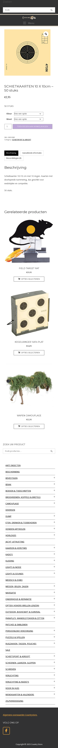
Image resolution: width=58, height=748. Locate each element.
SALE (7, 650)
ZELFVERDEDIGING (14, 701)
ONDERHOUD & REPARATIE (18, 599)
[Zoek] (51, 10)
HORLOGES (10, 535)
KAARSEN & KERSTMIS (16, 548)
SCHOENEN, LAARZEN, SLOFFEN (20, 663)
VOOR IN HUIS (12, 688)
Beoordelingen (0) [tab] (13, 158)
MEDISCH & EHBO (14, 580)
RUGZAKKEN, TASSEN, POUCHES (20, 644)
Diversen (10, 510)
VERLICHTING (11, 675)
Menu (28, 22)
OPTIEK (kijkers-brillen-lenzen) (22, 605)
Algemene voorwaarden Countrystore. (20, 715)
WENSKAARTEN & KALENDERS (19, 694)
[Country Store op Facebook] (6, 731)
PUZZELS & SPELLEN (15, 637)
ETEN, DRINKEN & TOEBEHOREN (21, 523)
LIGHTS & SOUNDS (14, 574)
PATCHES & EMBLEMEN (16, 625)
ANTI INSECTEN (12, 465)
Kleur (9, 113)
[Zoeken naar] (29, 10)
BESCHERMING (12, 472)
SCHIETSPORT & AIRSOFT (21, 140)
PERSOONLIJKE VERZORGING (19, 631)
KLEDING (9, 561)
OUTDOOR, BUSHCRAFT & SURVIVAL (22, 612)
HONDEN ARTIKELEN (15, 529)
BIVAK (8, 484)
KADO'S (9, 554)
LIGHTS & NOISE (13, 567)
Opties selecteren (29, 279)
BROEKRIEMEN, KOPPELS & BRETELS (23, 497)
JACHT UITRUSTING (14, 542)
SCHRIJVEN (10, 669)
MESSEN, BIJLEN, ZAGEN (16, 586)
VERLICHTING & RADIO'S (17, 682)
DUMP (8, 516)
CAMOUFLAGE (12, 503)
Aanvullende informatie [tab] (32, 153)
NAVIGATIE (10, 593)
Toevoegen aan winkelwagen (32, 126)
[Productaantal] (8, 126)
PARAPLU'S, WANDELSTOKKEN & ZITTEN (24, 618)
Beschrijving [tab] (11, 153)
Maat (9, 119)
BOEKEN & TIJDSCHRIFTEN (18, 491)
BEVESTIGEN (11, 478)
